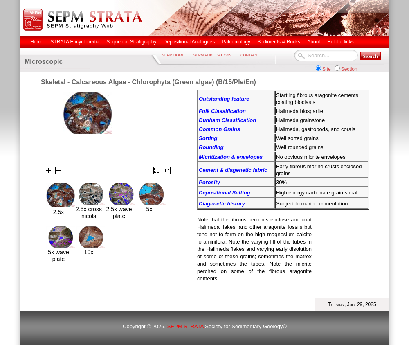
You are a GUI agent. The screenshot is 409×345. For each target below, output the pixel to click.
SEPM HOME (173, 55)
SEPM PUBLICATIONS (212, 55)
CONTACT (249, 55)
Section (349, 69)
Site (326, 69)
